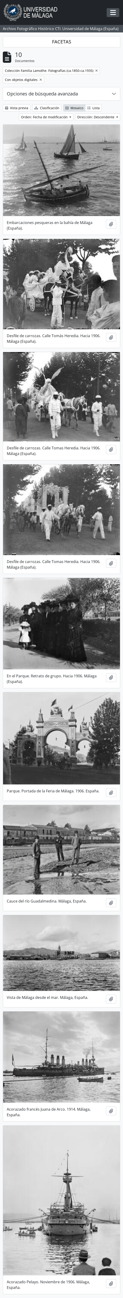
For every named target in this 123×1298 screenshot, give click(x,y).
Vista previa (16, 108)
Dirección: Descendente (96, 117)
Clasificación (46, 108)
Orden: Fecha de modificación (45, 117)
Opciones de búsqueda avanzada (42, 94)
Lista (93, 108)
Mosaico (74, 108)
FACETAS (61, 41)
